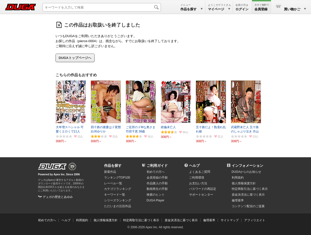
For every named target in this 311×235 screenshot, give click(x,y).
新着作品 (110, 172)
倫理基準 (238, 200)
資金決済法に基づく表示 (181, 220)
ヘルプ (194, 166)
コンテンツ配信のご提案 (248, 206)
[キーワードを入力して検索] (102, 7)
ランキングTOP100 (117, 177)
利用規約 (238, 177)
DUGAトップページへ (75, 58)
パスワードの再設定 (202, 189)
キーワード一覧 (114, 194)
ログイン (241, 9)
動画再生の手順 (157, 189)
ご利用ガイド (157, 166)
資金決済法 (248, 194)
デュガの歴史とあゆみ (58, 197)
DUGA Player (155, 200)
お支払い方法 (198, 183)
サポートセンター (201, 194)
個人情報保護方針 (244, 183)
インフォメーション (247, 166)
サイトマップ (230, 220)
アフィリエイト (254, 220)
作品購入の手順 (157, 183)
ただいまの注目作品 (117, 206)
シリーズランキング (117, 200)
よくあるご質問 (199, 172)
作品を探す (113, 166)
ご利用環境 (196, 177)
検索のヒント (156, 194)
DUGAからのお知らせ (246, 172)
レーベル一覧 (113, 183)
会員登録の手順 (157, 177)
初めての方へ (156, 172)
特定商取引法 (250, 189)
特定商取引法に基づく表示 (141, 220)
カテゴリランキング (117, 189)
